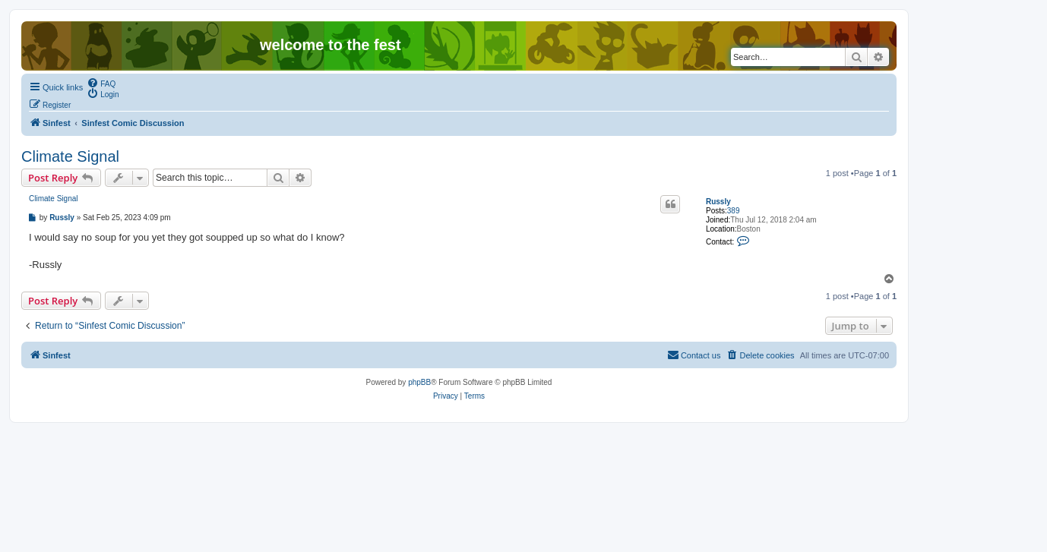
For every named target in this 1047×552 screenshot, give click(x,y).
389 (733, 211)
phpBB (419, 382)
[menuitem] (101, 82)
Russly (718, 201)
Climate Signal (70, 156)
